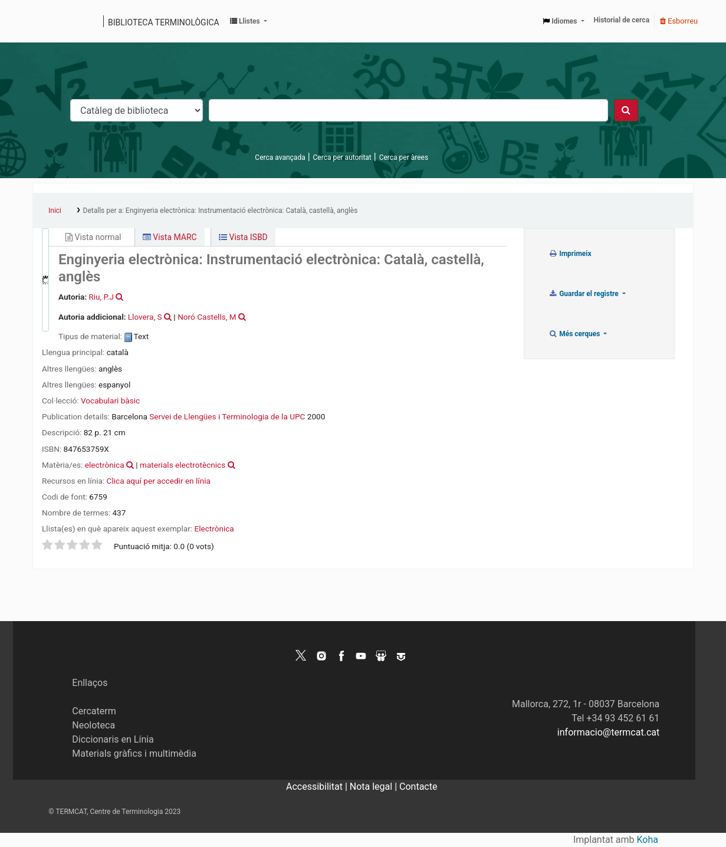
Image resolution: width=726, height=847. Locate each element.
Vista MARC (170, 237)
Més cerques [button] (575, 334)
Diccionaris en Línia (113, 739)
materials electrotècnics (182, 465)
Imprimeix (570, 253)
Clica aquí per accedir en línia (159, 480)
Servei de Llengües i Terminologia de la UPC (227, 416)
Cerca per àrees (403, 157)
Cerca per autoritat (342, 157)
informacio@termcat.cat (608, 732)
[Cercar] (626, 110)
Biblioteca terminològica (163, 22)
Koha (647, 839)
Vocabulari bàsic (110, 400)
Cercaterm (94, 711)
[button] (248, 21)
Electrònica (214, 528)
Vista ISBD (243, 237)
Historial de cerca (622, 20)
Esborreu (679, 21)
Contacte (418, 786)
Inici (54, 210)
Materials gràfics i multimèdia (134, 753)
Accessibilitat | (318, 786)
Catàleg (46, 21)
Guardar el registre (584, 294)
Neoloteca (93, 725)
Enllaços (89, 682)
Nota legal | (374, 786)
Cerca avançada (280, 157)
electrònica (104, 465)
